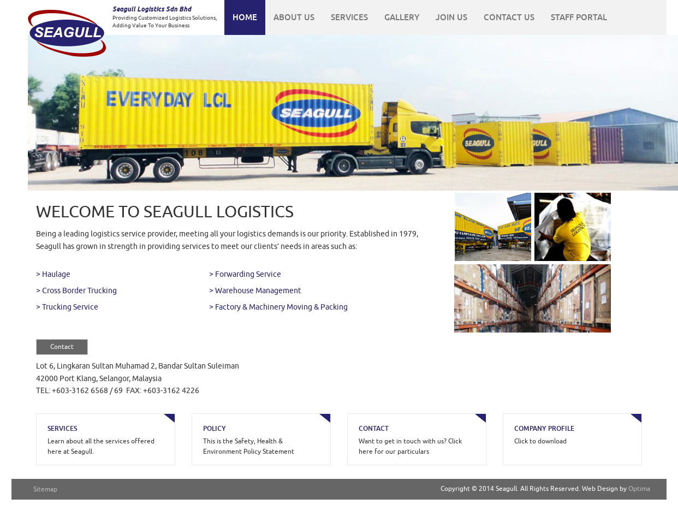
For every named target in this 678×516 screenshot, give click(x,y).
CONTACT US (509, 17)
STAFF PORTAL (579, 17)
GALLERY (401, 17)
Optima (639, 488)
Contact (62, 346)
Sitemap (45, 489)
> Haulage (53, 274)
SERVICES (349, 17)
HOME (245, 17)
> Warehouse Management (255, 290)
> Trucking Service (67, 307)
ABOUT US (293, 17)
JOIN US (451, 17)
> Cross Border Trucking (76, 290)
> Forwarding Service (245, 274)
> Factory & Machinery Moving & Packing (278, 307)
